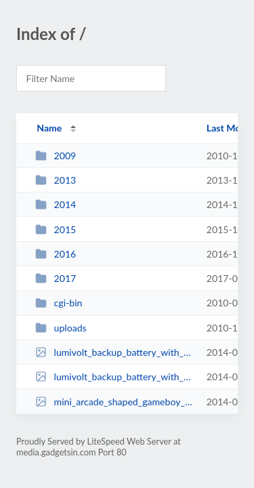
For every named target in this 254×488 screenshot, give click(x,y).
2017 (55, 278)
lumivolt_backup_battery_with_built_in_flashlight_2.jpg (114, 376)
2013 (55, 180)
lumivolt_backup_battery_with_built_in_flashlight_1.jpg (114, 352)
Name (49, 128)
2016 (55, 254)
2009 (55, 155)
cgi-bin (58, 302)
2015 (55, 229)
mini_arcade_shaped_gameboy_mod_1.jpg (114, 401)
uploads (60, 327)
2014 (55, 204)
